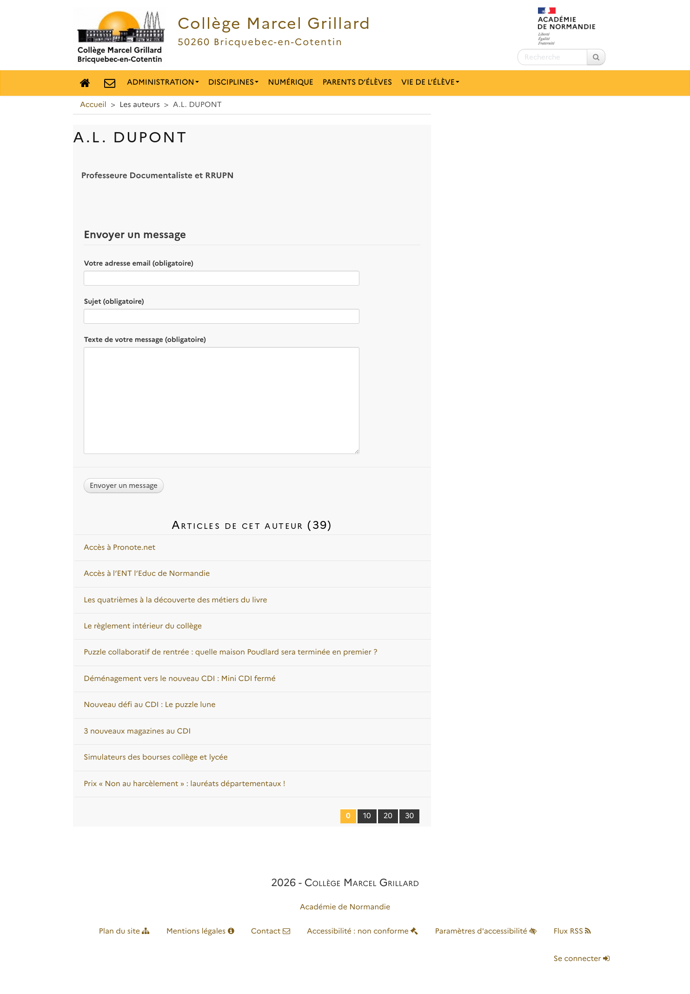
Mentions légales (200, 931)
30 (409, 816)
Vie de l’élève (430, 82)
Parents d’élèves (357, 82)
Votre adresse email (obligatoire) (138, 263)
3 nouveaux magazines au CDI (137, 731)
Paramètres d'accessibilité (486, 931)
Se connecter (582, 958)
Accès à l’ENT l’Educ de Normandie (147, 573)
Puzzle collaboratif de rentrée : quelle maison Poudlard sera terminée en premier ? (230, 652)
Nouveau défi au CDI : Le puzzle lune (150, 704)
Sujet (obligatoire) (114, 301)
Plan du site (124, 931)
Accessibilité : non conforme (362, 931)
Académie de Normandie (345, 907)
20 (388, 816)
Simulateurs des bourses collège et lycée (156, 757)
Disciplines (233, 82)
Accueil (93, 104)
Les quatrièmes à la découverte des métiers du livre (175, 600)
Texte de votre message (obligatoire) (145, 339)
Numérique (290, 82)
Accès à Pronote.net (119, 547)
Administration (163, 82)
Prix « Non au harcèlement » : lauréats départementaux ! (184, 784)
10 (367, 816)
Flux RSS (572, 931)
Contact (270, 931)
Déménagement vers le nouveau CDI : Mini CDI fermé (180, 678)
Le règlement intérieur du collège (143, 626)
